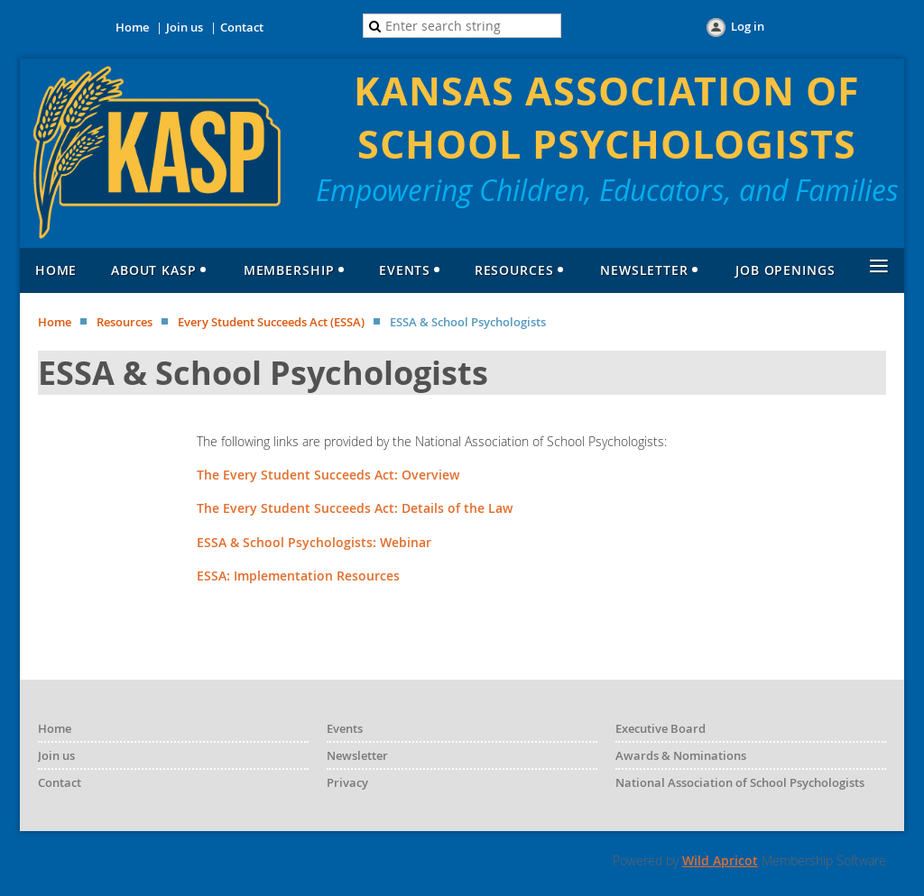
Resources (124, 322)
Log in (747, 26)
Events (345, 728)
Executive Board (660, 728)
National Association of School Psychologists (739, 782)
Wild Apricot (720, 860)
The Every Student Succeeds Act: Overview (328, 474)
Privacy (347, 782)
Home (132, 27)
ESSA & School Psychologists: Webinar (314, 542)
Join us (184, 27)
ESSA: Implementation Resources (298, 575)
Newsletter (357, 755)
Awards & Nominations (680, 755)
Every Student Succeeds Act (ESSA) (271, 322)
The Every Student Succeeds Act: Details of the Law (355, 508)
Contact (241, 27)
